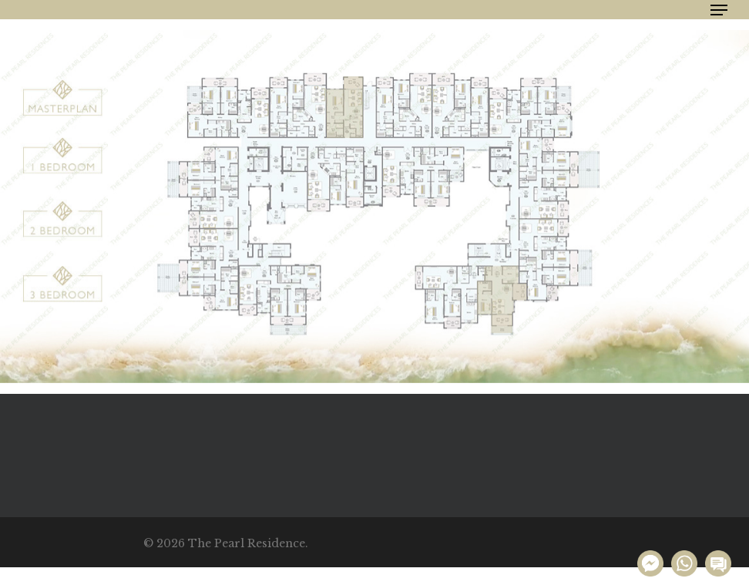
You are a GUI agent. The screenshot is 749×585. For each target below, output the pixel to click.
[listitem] (62, 98)
